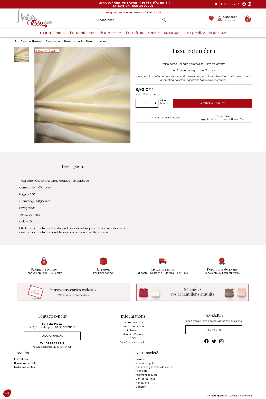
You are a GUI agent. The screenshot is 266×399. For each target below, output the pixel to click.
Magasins (141, 386)
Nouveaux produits (25, 362)
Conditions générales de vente (154, 366)
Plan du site (142, 382)
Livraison (141, 358)
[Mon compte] (220, 18)
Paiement (133, 329)
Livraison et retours (132, 325)
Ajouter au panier (213, 103)
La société (142, 370)
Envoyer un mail (52, 335)
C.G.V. (132, 337)
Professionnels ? (228, 4)
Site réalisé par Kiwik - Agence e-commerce (229, 394)
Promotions (21, 358)
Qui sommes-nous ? (133, 321)
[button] (7, 393)
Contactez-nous (145, 378)
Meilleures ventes (24, 366)
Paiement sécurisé (147, 374)
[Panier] (248, 18)
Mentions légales (133, 333)
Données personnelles (133, 341)
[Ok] (164, 20)
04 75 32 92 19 (153, 12)
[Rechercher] (133, 20)
